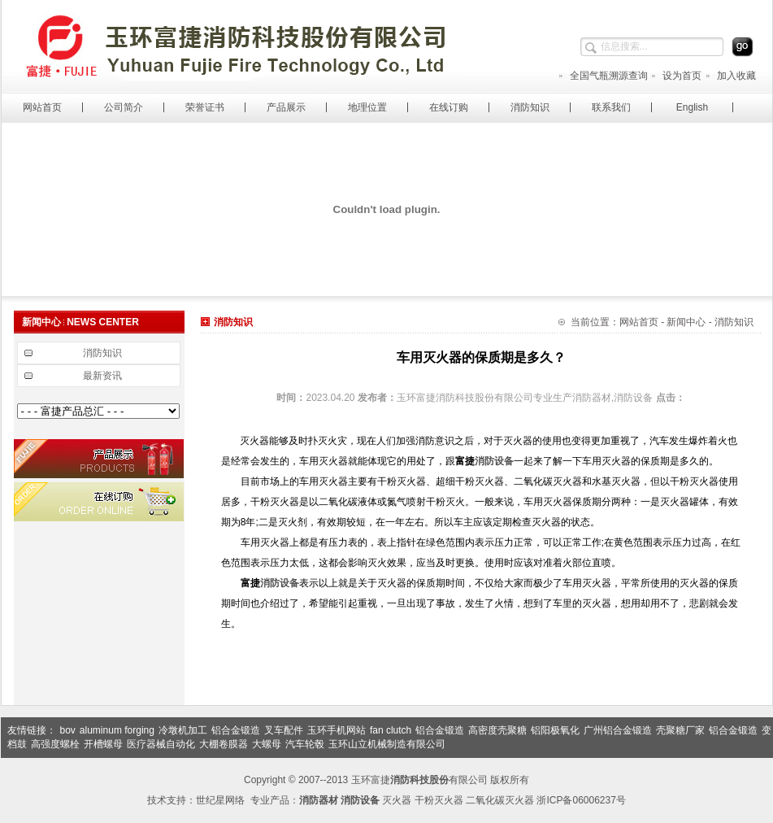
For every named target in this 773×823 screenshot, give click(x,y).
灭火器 (396, 800)
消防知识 (529, 107)
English (692, 107)
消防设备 (494, 461)
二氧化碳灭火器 (500, 800)
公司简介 (123, 107)
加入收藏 (730, 75)
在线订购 (448, 107)
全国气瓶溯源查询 (603, 75)
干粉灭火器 (439, 800)
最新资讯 (102, 375)
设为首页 (675, 75)
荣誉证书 (204, 107)
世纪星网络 (220, 800)
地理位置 (367, 107)
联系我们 (611, 107)
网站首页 (42, 107)
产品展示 (286, 107)
